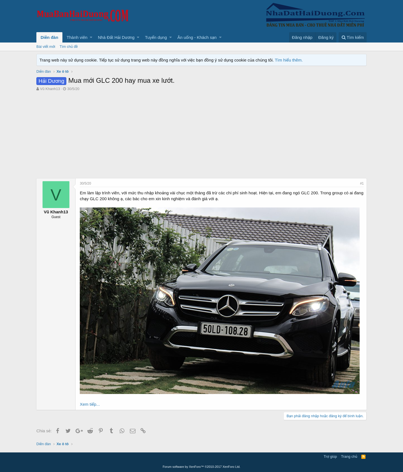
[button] (91, 37)
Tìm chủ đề (69, 46)
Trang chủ (349, 456)
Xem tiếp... (90, 404)
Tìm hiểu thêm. (289, 60)
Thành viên (77, 37)
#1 (362, 183)
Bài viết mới (45, 46)
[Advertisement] (201, 136)
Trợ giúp (330, 456)
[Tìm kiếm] (353, 37)
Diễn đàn (49, 37)
